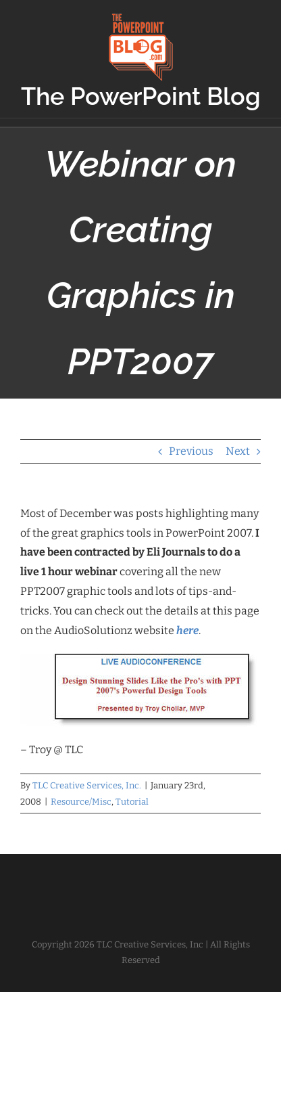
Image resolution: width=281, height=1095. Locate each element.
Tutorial (132, 802)
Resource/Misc (81, 802)
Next (238, 451)
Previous (191, 451)
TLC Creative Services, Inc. (86, 785)
